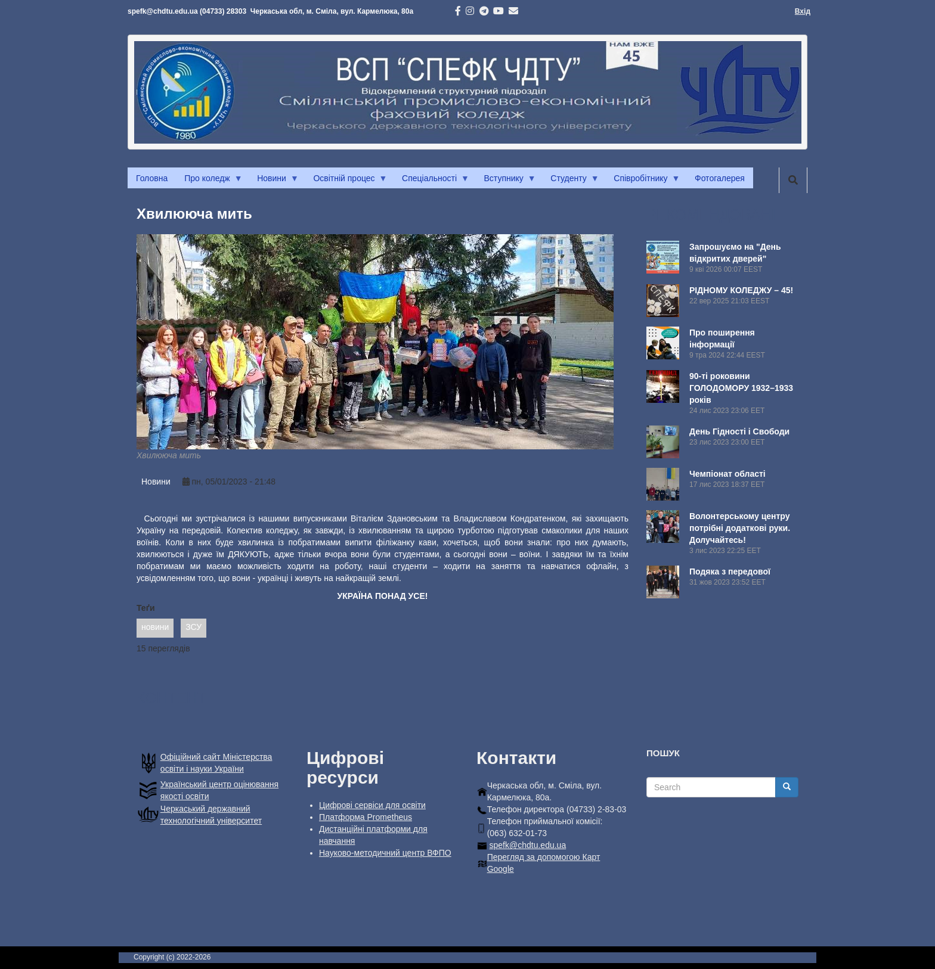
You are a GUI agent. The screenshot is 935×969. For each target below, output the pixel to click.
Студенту (570, 181)
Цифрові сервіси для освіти (372, 805)
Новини (274, 181)
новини (155, 627)
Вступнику (506, 181)
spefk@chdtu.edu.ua (528, 845)
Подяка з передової (729, 571)
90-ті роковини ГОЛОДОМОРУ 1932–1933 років (741, 388)
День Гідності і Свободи (739, 431)
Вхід (802, 11)
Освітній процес (346, 181)
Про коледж (209, 181)
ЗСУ (193, 627)
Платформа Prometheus (365, 817)
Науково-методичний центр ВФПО (385, 853)
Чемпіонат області (727, 474)
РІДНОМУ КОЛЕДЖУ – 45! (741, 290)
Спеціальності (431, 181)
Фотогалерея (720, 178)
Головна (152, 178)
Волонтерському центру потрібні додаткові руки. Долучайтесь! (739, 528)
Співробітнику (642, 181)
